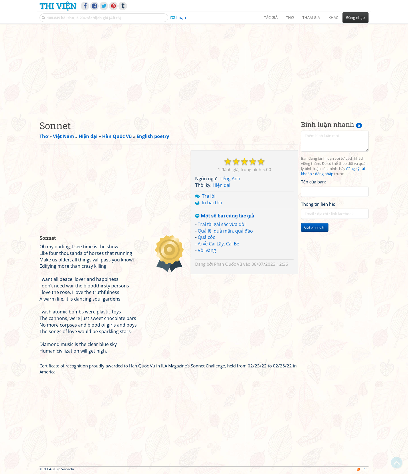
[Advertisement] (204, 67)
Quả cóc (206, 237)
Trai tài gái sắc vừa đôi (221, 224)
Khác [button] (333, 17)
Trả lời (208, 196)
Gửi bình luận (314, 227)
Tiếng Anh (229, 178)
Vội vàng (207, 250)
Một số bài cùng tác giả (224, 216)
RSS (363, 469)
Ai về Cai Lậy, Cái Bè (218, 244)
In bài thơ (212, 202)
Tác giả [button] (271, 17)
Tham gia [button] (311, 17)
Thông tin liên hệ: (318, 204)
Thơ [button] (290, 17)
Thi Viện (57, 5)
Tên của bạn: (313, 182)
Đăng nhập (355, 17)
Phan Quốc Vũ (228, 264)
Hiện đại (221, 185)
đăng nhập (324, 173)
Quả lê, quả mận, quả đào (225, 231)
